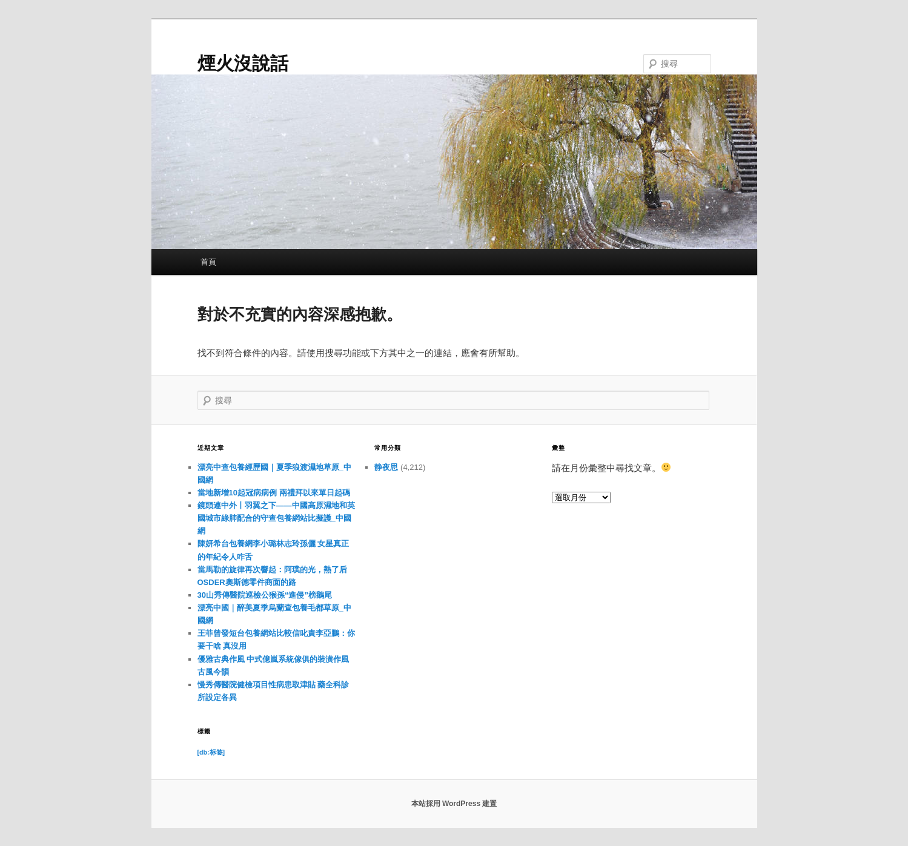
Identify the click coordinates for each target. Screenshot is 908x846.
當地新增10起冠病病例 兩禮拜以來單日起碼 (273, 492)
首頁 (208, 261)
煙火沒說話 (242, 63)
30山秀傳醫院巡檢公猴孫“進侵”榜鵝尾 (264, 595)
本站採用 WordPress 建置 (454, 803)
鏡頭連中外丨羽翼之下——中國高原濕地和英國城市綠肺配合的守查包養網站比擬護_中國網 (276, 518)
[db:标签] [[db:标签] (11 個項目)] (211, 752)
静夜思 (386, 467)
